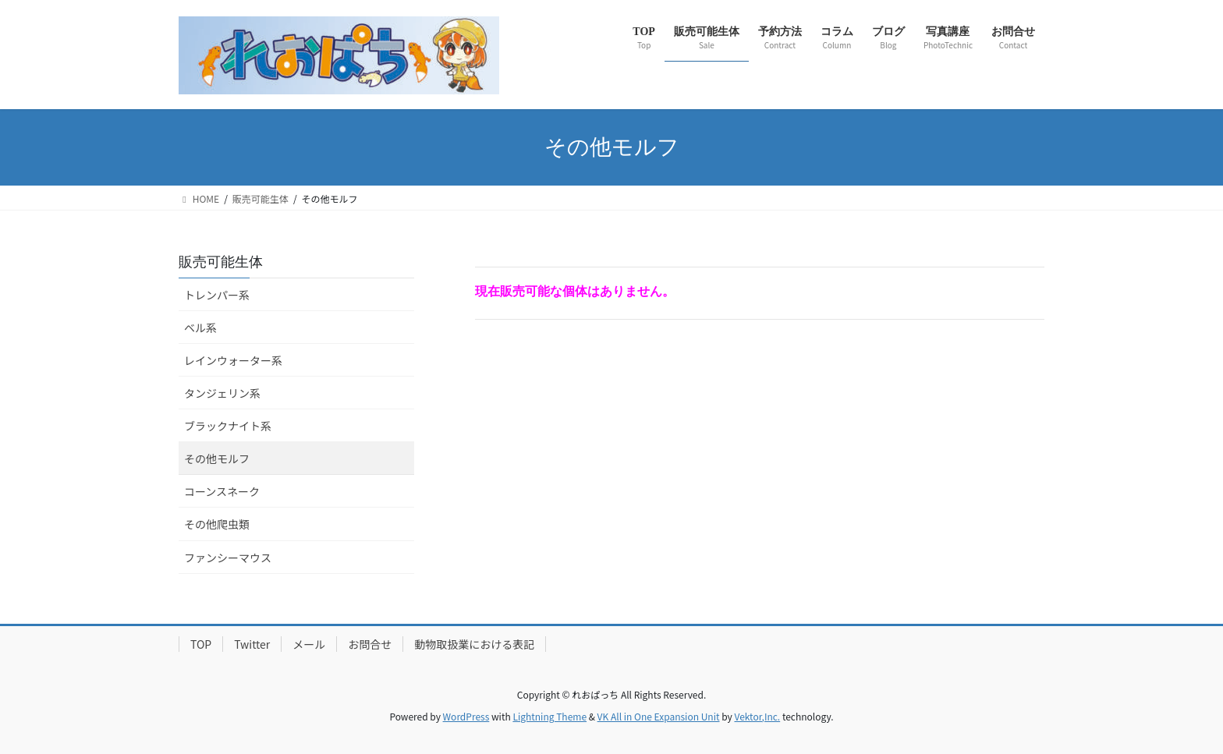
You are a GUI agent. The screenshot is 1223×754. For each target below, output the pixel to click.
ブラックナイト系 (227, 426)
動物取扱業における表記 (474, 644)
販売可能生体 (221, 262)
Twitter (252, 644)
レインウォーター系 (233, 360)
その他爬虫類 (217, 524)
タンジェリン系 (222, 393)
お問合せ (370, 644)
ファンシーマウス (227, 557)
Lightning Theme (549, 716)
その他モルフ (217, 458)
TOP (200, 644)
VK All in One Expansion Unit (658, 716)
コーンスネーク (222, 491)
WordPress (466, 716)
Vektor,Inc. (757, 716)
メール (308, 644)
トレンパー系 (217, 295)
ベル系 (200, 327)
